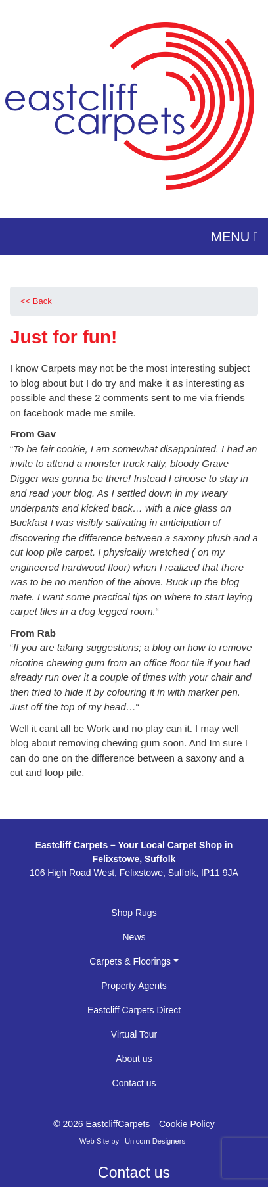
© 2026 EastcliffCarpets (101, 1124)
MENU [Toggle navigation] (234, 237)
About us (134, 1059)
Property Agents (134, 986)
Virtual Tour (134, 1034)
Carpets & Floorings (130, 961)
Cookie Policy (187, 1124)
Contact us (134, 1083)
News (133, 937)
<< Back (36, 301)
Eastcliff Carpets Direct (134, 1010)
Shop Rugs (133, 913)
